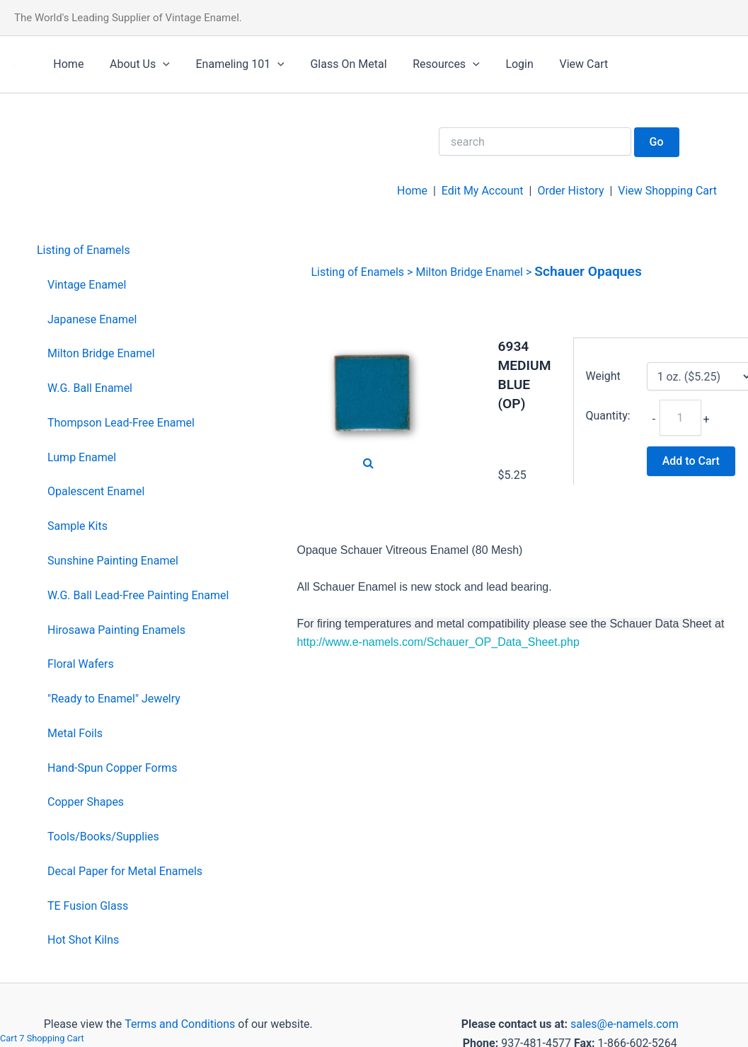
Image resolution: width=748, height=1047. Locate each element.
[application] (158, 64)
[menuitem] (132, 250)
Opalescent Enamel (95, 491)
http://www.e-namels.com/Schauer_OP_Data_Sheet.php (438, 642)
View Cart (562, 64)
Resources (431, 64)
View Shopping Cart (667, 190)
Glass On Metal (337, 64)
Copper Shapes (85, 802)
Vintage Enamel (86, 284)
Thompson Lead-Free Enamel (121, 422)
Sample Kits (77, 526)
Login (501, 64)
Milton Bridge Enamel (101, 353)
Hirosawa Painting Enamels (116, 630)
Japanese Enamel (92, 319)
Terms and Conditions (178, 1024)
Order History (570, 190)
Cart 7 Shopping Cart (42, 1038)
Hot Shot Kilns (83, 940)
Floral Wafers (80, 664)
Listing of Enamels (83, 250)
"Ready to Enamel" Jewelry (113, 698)
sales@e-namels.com (624, 1024)
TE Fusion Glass (87, 906)
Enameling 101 (232, 64)
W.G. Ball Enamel (89, 388)
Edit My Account (483, 190)
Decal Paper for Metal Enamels (124, 871)
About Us (135, 64)
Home (67, 64)
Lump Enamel (81, 457)
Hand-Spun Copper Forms (112, 768)
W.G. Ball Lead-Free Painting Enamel (138, 595)
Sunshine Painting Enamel (112, 560)
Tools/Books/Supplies (103, 836)
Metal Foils (75, 733)
